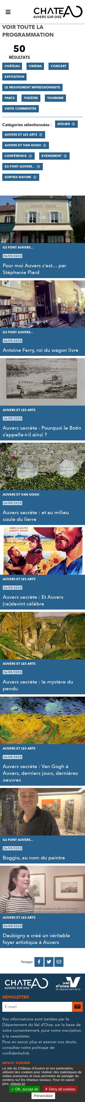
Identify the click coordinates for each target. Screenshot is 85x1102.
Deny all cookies (60, 1089)
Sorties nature (18, 177)
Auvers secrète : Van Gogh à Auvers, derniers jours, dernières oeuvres (40, 773)
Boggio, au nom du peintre (34, 857)
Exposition (14, 77)
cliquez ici (17, 1083)
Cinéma (35, 66)
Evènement (51, 156)
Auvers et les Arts (21, 134)
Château (12, 66)
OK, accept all (24, 1089)
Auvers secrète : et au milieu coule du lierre (36, 516)
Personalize (43, 1096)
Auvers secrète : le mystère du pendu (38, 685)
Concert (58, 66)
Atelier (63, 124)
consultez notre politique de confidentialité (28, 1050)
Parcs (10, 98)
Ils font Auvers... (20, 166)
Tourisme (55, 98)
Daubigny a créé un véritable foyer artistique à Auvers (36, 939)
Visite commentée (20, 108)
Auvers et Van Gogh (23, 145)
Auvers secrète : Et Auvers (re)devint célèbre (33, 600)
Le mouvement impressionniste (32, 87)
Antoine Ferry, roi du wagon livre (40, 350)
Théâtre (31, 98)
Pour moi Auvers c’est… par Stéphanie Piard (34, 269)
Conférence (16, 156)
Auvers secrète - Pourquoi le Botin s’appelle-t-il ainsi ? (42, 431)
